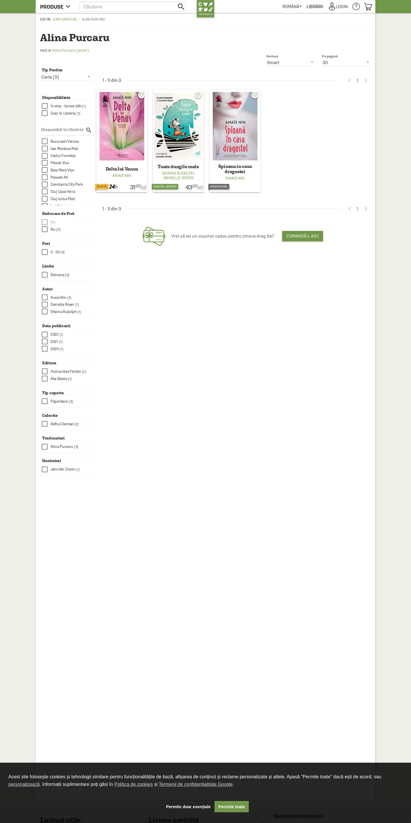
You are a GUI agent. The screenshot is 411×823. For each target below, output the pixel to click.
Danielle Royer (178, 178)
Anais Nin (121, 175)
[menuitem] (292, 6)
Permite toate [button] (232, 806)
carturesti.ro (65, 19)
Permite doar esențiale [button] (188, 806)
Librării (315, 6)
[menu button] (57, 6)
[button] (132, 6)
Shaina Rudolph (178, 173)
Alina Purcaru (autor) (70, 50)
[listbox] (346, 62)
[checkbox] (68, 106)
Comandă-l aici (302, 236)
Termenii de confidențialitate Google (195, 784)
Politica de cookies (133, 784)
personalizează (24, 784)
